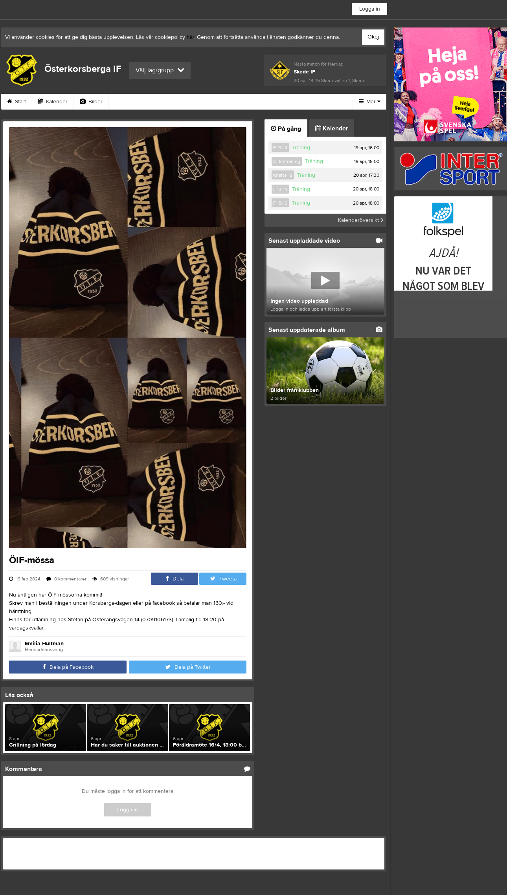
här (190, 37)
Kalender (53, 101)
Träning (301, 147)
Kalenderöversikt (360, 220)
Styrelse (298, 101)
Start (16, 101)
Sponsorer (207, 101)
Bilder (91, 101)
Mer (369, 101)
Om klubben (254, 101)
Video (126, 101)
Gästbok (163, 101)
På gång (286, 129)
